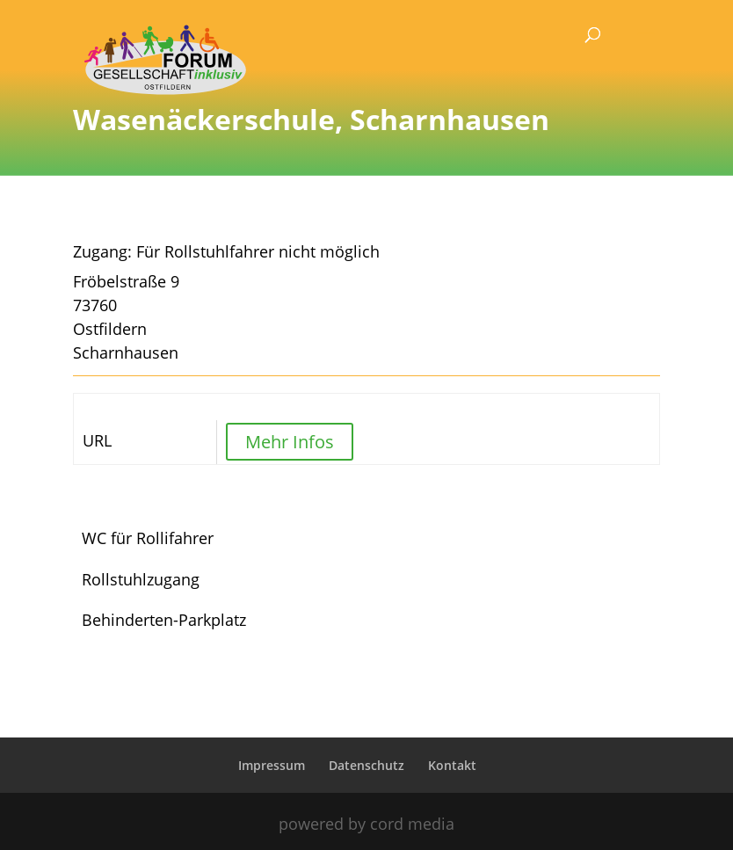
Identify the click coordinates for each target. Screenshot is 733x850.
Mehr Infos (289, 442)
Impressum (271, 765)
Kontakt (452, 765)
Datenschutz (366, 765)
